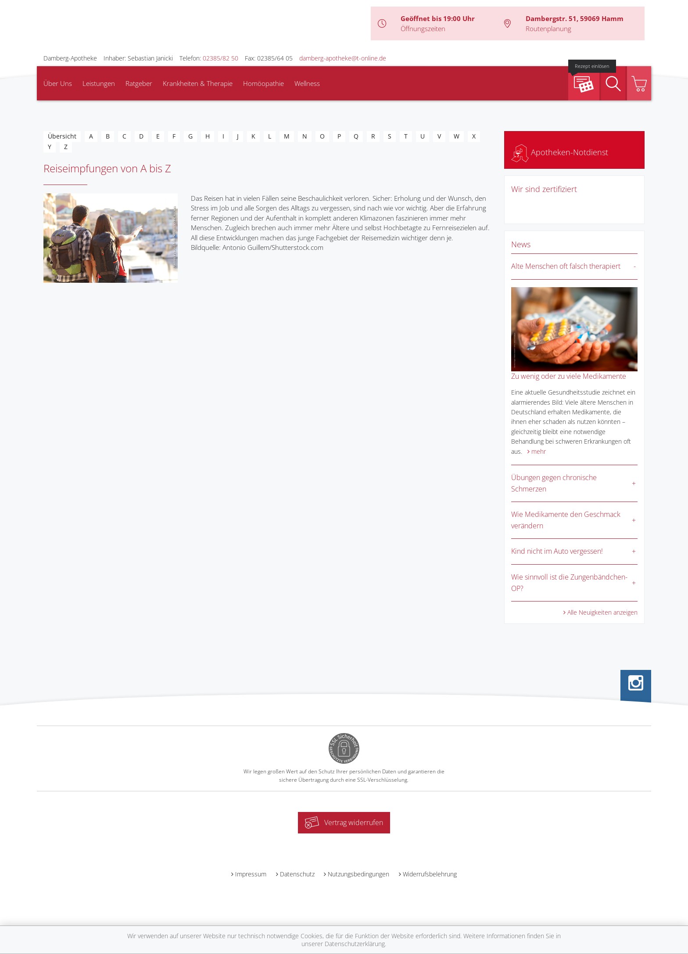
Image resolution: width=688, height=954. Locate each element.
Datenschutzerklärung (355, 944)
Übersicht (62, 136)
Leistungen (98, 83)
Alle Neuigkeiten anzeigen (602, 612)
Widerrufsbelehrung (430, 874)
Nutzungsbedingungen (358, 874)
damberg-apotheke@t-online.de (342, 58)
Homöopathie (263, 83)
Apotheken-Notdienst (559, 152)
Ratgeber (138, 83)
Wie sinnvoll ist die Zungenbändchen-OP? (569, 582)
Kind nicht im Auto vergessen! (557, 551)
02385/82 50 (220, 58)
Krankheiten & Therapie (198, 83)
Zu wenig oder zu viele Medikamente (568, 376)
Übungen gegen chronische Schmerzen (554, 483)
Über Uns (57, 83)
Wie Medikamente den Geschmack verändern (565, 519)
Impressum (250, 874)
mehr (538, 451)
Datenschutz (297, 874)
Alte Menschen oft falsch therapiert (565, 266)
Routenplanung (548, 28)
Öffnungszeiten (423, 28)
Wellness (307, 83)
